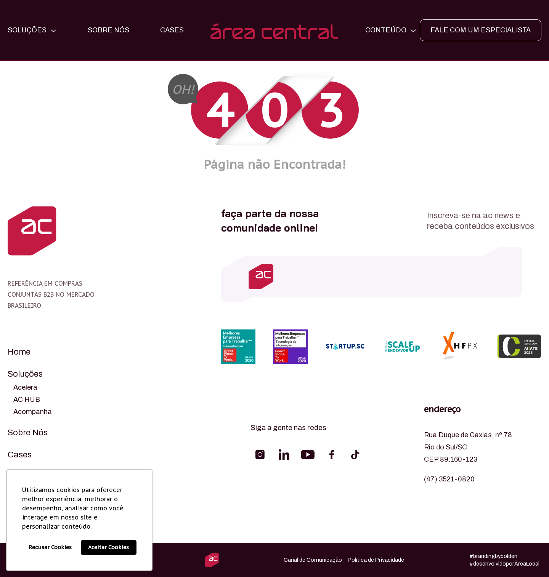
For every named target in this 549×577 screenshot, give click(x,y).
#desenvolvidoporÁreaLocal (504, 564)
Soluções (25, 374)
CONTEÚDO (385, 30)
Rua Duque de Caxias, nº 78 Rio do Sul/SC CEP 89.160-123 (468, 447)
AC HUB (26, 399)
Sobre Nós (108, 30)
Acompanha (32, 412)
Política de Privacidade (376, 560)
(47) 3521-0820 (449, 479)
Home (19, 351)
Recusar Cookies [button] (50, 547)
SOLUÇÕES (27, 30)
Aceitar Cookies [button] (108, 547)
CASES (172, 30)
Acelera (25, 387)
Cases (20, 454)
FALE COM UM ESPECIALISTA (480, 30)
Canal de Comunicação (313, 560)
